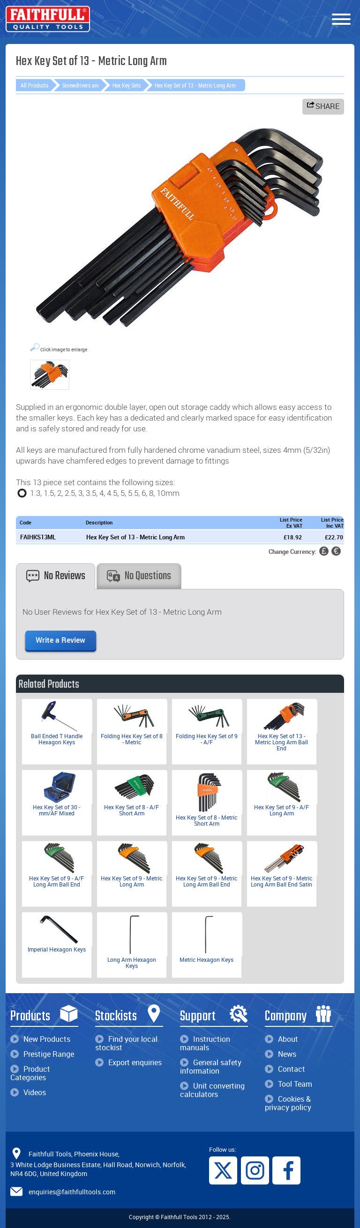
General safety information (210, 1066)
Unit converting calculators (212, 1090)
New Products (40, 1039)
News (280, 1054)
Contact (285, 1069)
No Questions (139, 576)
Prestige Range (42, 1054)
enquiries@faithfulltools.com (72, 1191)
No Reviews (55, 576)
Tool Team (288, 1084)
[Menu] (341, 20)
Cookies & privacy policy (288, 1103)
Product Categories (30, 1073)
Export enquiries (128, 1062)
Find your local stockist (126, 1043)
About (281, 1039)
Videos (28, 1092)
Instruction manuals (205, 1043)
